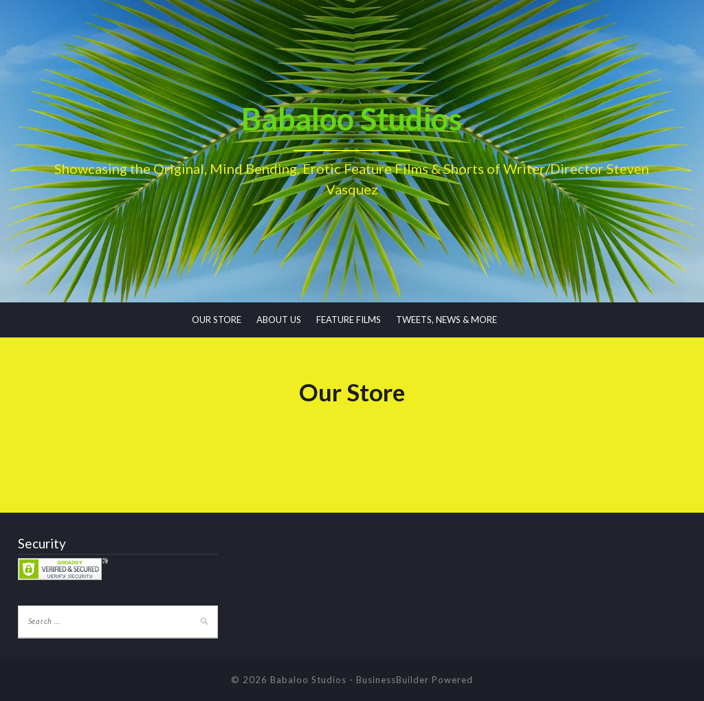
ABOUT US (278, 319)
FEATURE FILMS (348, 319)
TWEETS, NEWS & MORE (446, 319)
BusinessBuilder (392, 679)
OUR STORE (216, 319)
